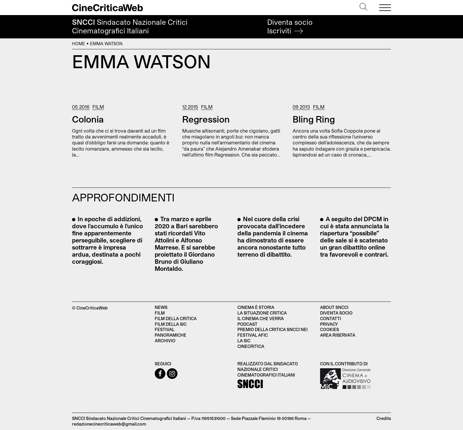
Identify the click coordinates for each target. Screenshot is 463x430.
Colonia (88, 119)
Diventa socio (290, 26)
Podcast (247, 324)
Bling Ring (314, 119)
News (161, 307)
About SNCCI (334, 307)
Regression (206, 119)
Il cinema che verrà (260, 318)
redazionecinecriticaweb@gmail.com (109, 423)
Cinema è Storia (255, 307)
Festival (165, 329)
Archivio (165, 340)
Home (78, 43)
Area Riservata (337, 335)
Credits (383, 418)
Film (98, 107)
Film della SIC (171, 324)
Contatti (330, 318)
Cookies (329, 329)
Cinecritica (250, 346)
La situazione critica (262, 312)
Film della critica (176, 318)
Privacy (329, 324)
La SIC (243, 340)
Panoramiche (170, 335)
